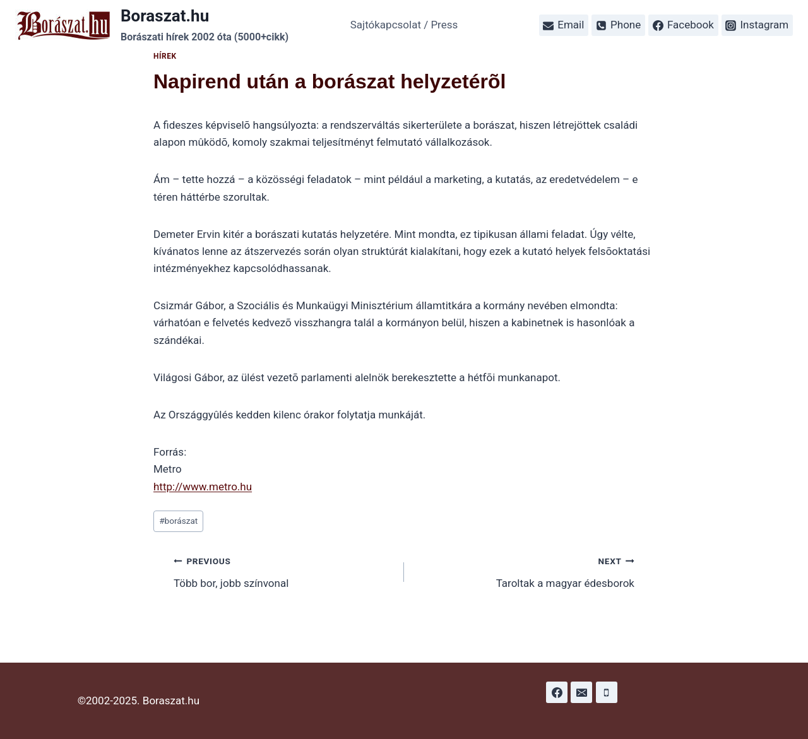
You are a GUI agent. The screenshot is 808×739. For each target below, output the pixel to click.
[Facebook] (556, 692)
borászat (178, 521)
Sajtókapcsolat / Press (404, 24)
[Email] (581, 692)
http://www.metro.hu (202, 486)
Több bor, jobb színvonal (283, 570)
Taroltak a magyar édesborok (524, 570)
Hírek (165, 56)
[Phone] (606, 692)
